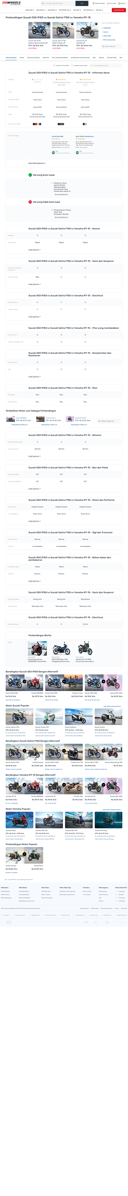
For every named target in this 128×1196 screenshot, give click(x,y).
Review (101, 901)
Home (6, 879)
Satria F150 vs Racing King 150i (96, 769)
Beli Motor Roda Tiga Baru (68, 891)
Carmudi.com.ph (49, 915)
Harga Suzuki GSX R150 (37, 116)
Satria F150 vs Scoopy (14, 769)
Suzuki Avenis (100, 727)
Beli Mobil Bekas (24, 891)
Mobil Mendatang (6, 898)
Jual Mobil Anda (119, 10)
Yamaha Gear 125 (71, 830)
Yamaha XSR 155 (41, 830)
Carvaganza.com (18, 915)
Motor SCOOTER (61, 107)
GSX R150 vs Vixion (51, 700)
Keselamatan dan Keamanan (80, 57)
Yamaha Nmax (11, 830)
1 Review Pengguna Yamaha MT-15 (85, 83)
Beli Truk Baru (87, 891)
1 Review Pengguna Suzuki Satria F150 (61, 83)
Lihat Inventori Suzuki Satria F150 (15, 735)
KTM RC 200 (78, 796)
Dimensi (101, 57)
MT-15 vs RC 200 (50, 803)
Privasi (117, 908)
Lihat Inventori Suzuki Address (74, 735)
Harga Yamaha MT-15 (85, 116)
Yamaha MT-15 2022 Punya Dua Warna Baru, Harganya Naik (85, 660)
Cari (82, 3)
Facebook (120, 891)
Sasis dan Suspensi (33, 57)
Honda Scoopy (38, 762)
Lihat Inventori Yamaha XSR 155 (44, 839)
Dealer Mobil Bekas (24, 898)
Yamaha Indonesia (85, 92)
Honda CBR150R (21, 418)
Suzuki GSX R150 (34, 41)
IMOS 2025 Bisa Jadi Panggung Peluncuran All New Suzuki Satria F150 (60, 660)
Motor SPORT (37, 107)
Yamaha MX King (101, 830)
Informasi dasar (11, 57)
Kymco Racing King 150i (113, 762)
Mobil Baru (29, 10)
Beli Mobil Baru (5, 891)
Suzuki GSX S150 (80, 418)
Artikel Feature (103, 894)
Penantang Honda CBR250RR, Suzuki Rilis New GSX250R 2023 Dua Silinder (37, 660)
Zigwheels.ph (34, 915)
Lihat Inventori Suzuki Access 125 (45, 735)
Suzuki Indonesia (37, 92)
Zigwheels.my (78, 915)
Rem (94, 57)
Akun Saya (111, 3)
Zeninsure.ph (64, 915)
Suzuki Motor (116, 706)
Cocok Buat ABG (57, 136)
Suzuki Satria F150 (59, 41)
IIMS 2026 (98, 10)
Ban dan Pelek (112, 57)
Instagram (120, 898)
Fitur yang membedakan (60, 57)
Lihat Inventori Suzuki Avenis (103, 735)
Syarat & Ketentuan (107, 908)
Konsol (22, 57)
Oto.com (5, 915)
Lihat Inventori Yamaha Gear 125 (74, 839)
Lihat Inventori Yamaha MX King (104, 839)
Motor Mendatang (46, 898)
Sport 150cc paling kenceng (85, 136)
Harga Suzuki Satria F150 (61, 116)
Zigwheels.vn (105, 915)
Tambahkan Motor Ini (19, 425)
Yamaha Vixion (50, 418)
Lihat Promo (32, 48)
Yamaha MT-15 (81, 41)
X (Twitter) (120, 901)
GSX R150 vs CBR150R (13, 700)
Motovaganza (87, 10)
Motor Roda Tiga (64, 10)
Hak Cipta (124, 908)
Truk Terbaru (87, 894)
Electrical (46, 57)
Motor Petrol (37, 100)
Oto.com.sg (92, 915)
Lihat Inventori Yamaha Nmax (14, 839)
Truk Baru (76, 10)
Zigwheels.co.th (120, 915)
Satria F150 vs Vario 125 (53, 769)
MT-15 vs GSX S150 (91, 803)
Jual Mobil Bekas (24, 894)
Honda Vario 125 (77, 762)
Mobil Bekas (40, 10)
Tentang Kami (84, 908)
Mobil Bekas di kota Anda (26, 901)
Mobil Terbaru (5, 894)
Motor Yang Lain (106, 421)
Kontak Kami (95, 908)
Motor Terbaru (45, 894)
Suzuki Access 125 (42, 727)
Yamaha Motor (116, 809)
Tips (100, 898)
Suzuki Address (70, 727)
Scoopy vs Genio (11, 872)
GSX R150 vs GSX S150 (92, 700)
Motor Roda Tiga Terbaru (67, 894)
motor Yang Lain (109, 46)
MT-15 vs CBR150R (12, 803)
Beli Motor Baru (46, 891)
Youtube (119, 894)
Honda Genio (38, 866)
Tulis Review (37, 82)
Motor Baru (51, 10)
